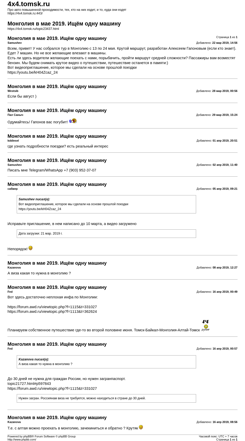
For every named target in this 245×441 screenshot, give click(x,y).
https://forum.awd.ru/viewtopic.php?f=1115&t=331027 (52, 307)
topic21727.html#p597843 (29, 384)
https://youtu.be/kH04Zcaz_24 (32, 72)
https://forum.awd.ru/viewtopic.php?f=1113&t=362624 (52, 311)
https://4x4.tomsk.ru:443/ (24, 13)
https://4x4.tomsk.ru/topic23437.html (33, 29)
